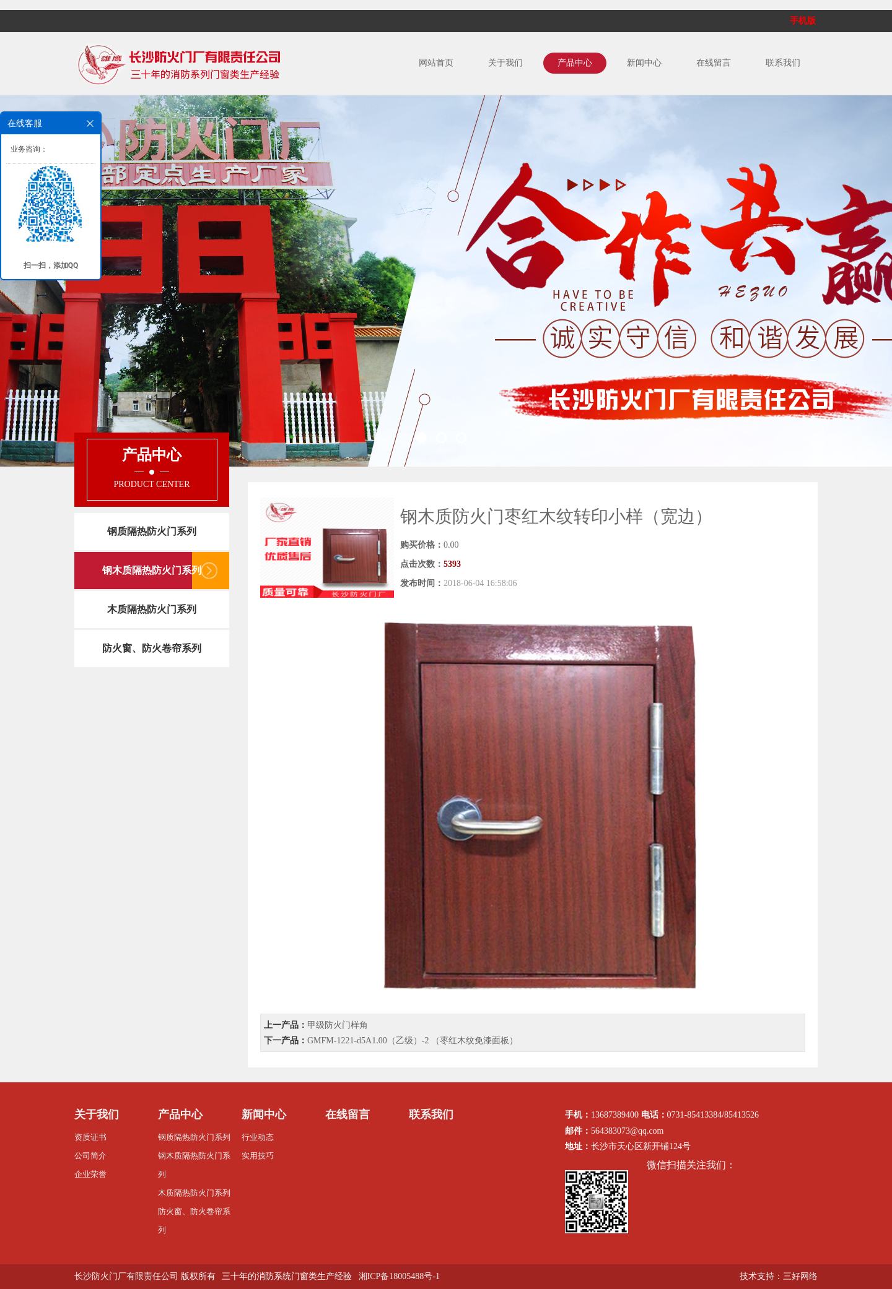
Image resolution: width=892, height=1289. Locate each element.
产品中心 (575, 62)
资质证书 (90, 1137)
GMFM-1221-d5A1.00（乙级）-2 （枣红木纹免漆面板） (412, 1040)
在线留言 (713, 62)
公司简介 (90, 1155)
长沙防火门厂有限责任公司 (126, 1276)
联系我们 (783, 62)
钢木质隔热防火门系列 (151, 570)
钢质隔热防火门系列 (151, 531)
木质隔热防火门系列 (151, 609)
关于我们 (505, 62)
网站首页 (436, 62)
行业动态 (258, 1137)
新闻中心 (644, 62)
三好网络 (800, 1276)
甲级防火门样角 (337, 1025)
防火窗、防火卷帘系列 (151, 648)
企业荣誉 (90, 1174)
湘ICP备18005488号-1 (399, 1276)
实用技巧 (258, 1155)
